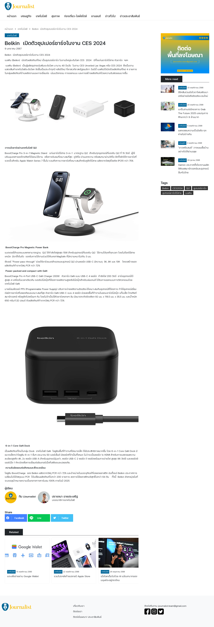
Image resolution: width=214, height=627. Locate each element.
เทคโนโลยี (22, 29)
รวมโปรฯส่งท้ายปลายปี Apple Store (72, 576)
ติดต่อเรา (77, 611)
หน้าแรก (9, 29)
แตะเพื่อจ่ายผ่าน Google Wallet (23, 576)
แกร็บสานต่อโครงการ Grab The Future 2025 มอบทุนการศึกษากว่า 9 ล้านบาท (193, 113)
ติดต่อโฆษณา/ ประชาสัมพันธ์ (87, 617)
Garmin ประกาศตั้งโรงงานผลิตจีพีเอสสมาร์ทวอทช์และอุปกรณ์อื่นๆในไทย (193, 168)
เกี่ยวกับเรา (78, 605)
